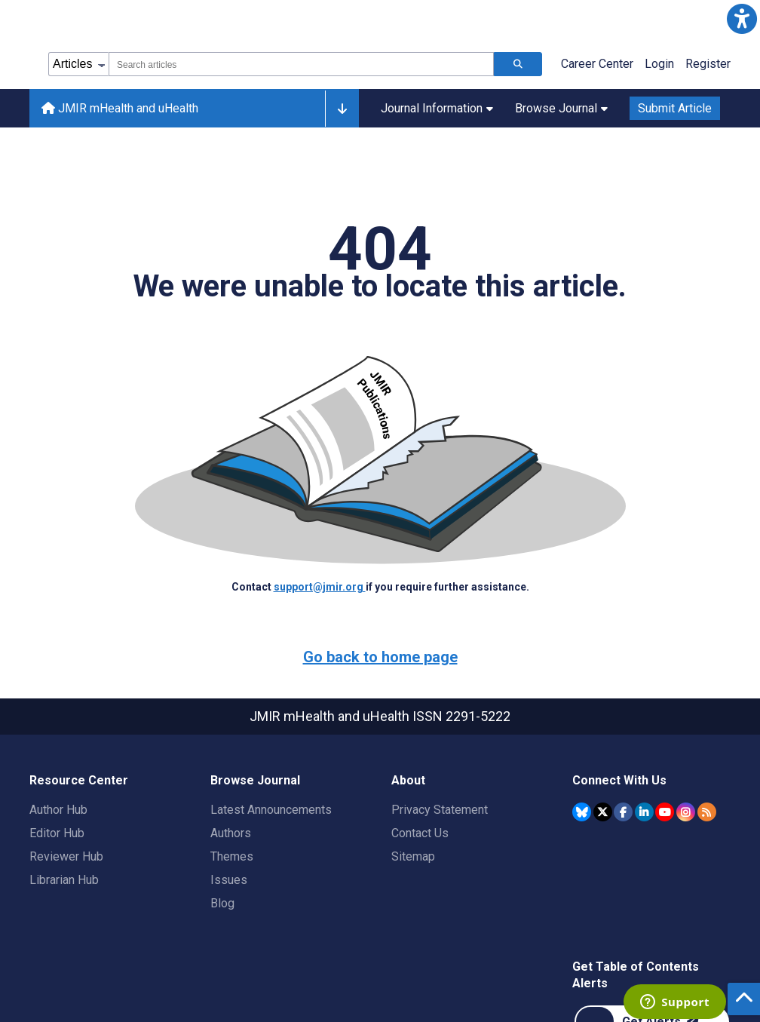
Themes (231, 856)
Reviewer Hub (66, 856)
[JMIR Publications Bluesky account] (581, 812)
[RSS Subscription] (706, 812)
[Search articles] (518, 64)
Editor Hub (56, 833)
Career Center (597, 64)
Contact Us (420, 833)
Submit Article (675, 108)
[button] (741, 18)
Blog (222, 903)
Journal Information (437, 108)
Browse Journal (561, 108)
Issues (228, 880)
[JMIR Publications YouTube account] (664, 812)
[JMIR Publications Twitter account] (602, 812)
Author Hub (58, 810)
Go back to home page (380, 657)
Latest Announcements (271, 810)
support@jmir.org (320, 587)
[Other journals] (342, 109)
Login (659, 64)
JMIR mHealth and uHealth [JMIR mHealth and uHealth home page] (119, 108)
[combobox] (301, 64)
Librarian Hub (64, 880)
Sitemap (413, 856)
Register (708, 64)
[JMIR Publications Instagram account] (685, 812)
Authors (230, 833)
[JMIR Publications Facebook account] (623, 812)
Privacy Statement (439, 810)
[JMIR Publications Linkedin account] (644, 812)
